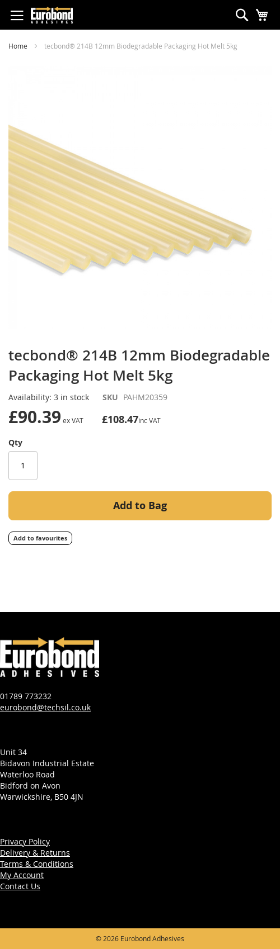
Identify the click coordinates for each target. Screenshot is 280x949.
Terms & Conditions (36, 863)
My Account (22, 875)
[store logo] (52, 15)
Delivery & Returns (35, 852)
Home (17, 45)
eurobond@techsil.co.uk (45, 707)
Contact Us (20, 886)
